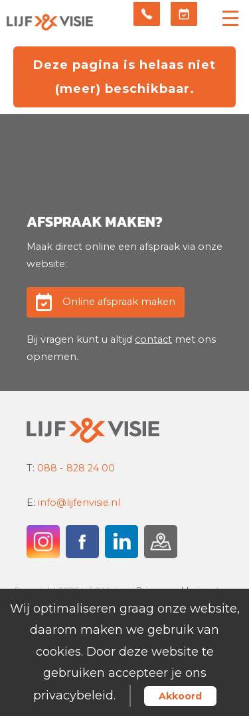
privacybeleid (73, 695)
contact (153, 339)
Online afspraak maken (118, 302)
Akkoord (180, 696)
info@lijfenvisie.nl (79, 502)
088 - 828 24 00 (76, 468)
